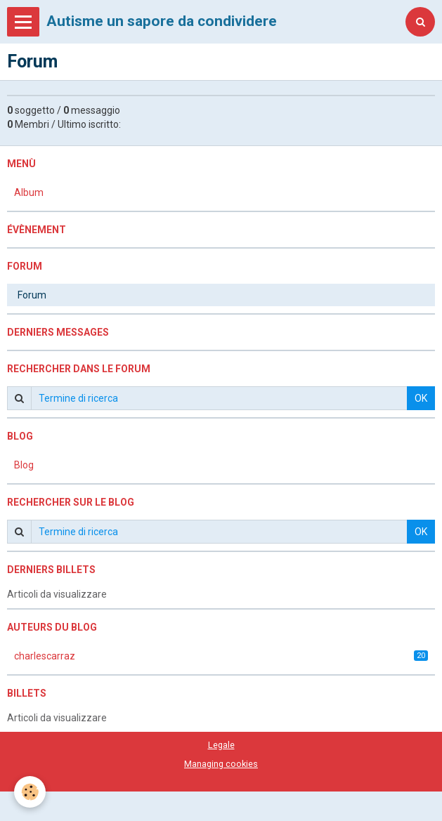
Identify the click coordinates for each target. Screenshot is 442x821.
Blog (24, 465)
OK (421, 398)
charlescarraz (221, 656)
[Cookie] (30, 792)
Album (29, 192)
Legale (221, 745)
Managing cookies (221, 763)
